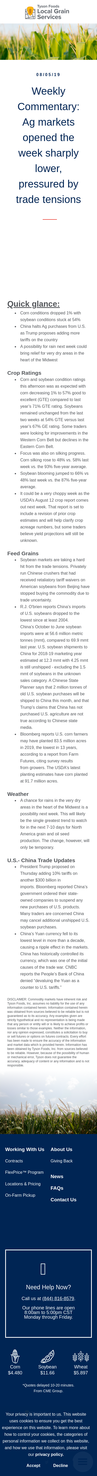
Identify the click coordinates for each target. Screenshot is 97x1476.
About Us (61, 1149)
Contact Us (64, 1199)
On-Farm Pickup (20, 1195)
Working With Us (24, 1149)
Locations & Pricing (23, 1184)
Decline (60, 1465)
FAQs (57, 1188)
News (57, 1176)
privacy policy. (49, 1454)
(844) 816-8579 (58, 1298)
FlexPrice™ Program (24, 1172)
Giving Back (62, 1161)
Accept (33, 1465)
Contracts (14, 1161)
